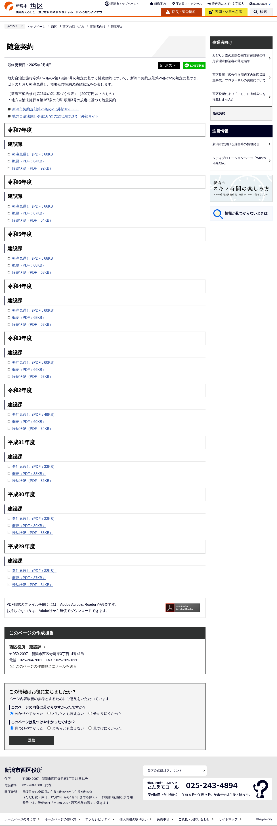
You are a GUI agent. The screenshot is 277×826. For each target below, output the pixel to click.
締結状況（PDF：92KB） (32, 168)
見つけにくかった (107, 728)
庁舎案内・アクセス (189, 3)
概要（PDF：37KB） (29, 578)
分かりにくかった (107, 713)
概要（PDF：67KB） (29, 213)
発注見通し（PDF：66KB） (34, 206)
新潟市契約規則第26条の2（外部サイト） (45, 108)
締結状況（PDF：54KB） (32, 429)
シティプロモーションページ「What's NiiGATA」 (239, 160)
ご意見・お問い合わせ (194, 819)
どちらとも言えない (68, 713)
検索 (263, 12)
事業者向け (97, 26)
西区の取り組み (73, 26)
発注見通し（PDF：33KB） (34, 467)
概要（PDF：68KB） (29, 265)
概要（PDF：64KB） (29, 161)
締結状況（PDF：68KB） (32, 272)
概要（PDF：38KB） (29, 474)
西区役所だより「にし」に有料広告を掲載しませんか (239, 96)
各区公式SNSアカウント (164, 770)
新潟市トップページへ (124, 3)
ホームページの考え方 (20, 819)
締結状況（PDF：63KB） (32, 324)
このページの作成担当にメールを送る (46, 666)
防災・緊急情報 (184, 12)
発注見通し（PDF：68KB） (34, 258)
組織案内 (160, 3)
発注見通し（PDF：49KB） (34, 414)
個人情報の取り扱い (134, 819)
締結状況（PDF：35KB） (32, 533)
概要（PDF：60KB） (29, 422)
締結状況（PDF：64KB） (32, 220)
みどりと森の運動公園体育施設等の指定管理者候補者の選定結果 (239, 58)
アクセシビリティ (97, 819)
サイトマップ (228, 819)
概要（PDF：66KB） (29, 370)
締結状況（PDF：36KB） (32, 481)
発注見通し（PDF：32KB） (34, 571)
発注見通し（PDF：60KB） (34, 154)
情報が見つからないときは (246, 213)
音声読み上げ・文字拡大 (228, 3)
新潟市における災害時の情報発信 (235, 144)
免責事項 (163, 819)
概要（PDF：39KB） (29, 526)
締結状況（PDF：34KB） (32, 585)
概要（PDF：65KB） (29, 317)
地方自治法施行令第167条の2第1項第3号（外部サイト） (57, 115)
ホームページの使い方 (60, 819)
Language (260, 3)
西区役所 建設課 (25, 647)
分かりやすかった (29, 713)
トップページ (36, 26)
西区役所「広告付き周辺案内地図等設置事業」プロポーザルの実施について (239, 77)
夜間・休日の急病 (228, 12)
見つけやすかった (29, 728)
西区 (54, 26)
